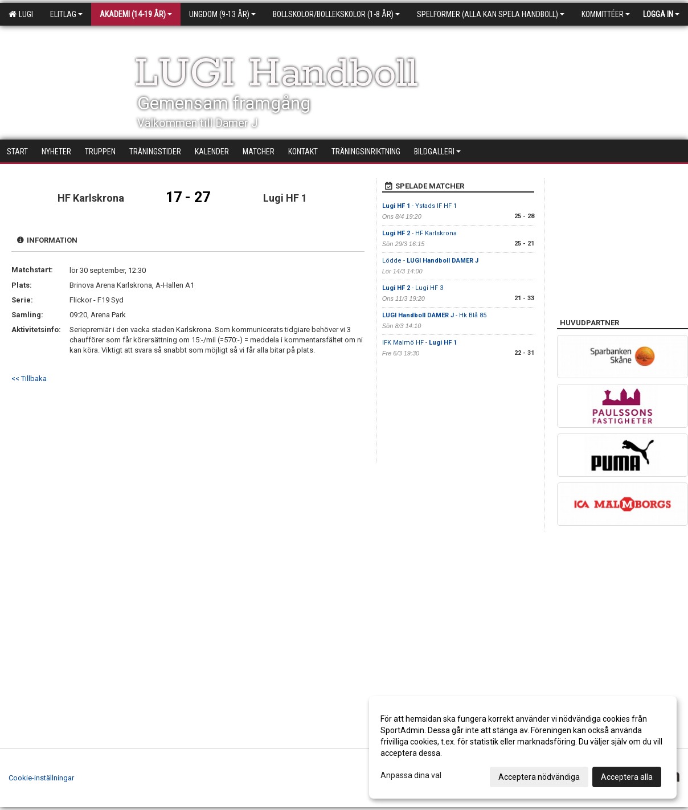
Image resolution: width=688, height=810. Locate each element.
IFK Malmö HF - (419, 342)
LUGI (21, 14)
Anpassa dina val (410, 775)
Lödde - (430, 260)
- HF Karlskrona (419, 233)
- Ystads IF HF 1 (419, 206)
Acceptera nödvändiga (539, 777)
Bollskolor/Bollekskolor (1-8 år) (336, 14)
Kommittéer (605, 14)
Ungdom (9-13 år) (222, 14)
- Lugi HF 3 (412, 288)
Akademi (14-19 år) (136, 14)
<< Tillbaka (29, 378)
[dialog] (523, 747)
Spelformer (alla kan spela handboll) (490, 14)
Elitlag (66, 14)
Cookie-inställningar (41, 778)
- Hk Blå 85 (434, 315)
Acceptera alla (627, 777)
